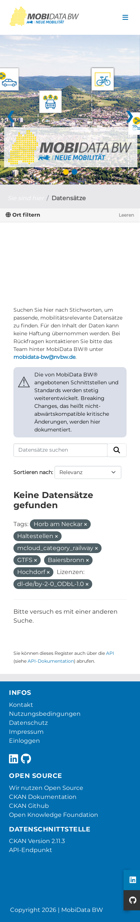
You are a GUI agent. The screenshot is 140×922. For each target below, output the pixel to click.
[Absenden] (117, 450)
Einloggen (24, 740)
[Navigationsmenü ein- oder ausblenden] (125, 17)
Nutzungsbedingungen (45, 713)
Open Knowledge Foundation (53, 814)
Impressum (26, 731)
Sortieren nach (32, 472)
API (110, 653)
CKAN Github (29, 805)
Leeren (126, 215)
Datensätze (69, 198)
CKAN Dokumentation (43, 796)
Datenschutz (28, 722)
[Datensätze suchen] (60, 450)
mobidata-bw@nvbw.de (44, 357)
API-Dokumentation (51, 661)
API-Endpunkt (30, 850)
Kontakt (21, 704)
